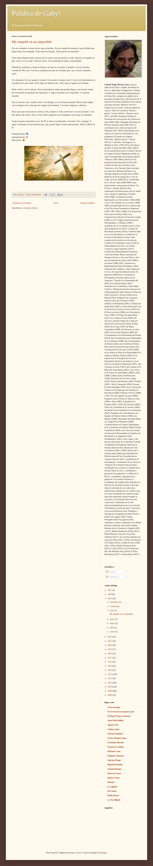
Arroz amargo (114, 707)
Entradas (111, 572)
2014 (110, 670)
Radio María (113, 795)
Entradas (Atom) (30, 208)
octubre (113, 606)
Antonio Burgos (115, 769)
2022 (110, 637)
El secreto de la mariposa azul (121, 712)
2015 (110, 666)
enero (112, 632)
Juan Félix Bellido (115, 720)
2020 (110, 645)
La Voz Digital (114, 800)
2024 (110, 594)
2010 (110, 687)
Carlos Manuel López (117, 738)
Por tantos (112, 791)
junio (112, 619)
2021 (110, 641)
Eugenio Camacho (116, 756)
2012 (110, 678)
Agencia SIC (113, 725)
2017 (110, 658)
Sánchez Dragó (114, 760)
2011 (110, 683)
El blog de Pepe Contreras (119, 716)
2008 (110, 695)
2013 (110, 674)
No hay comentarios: (33, 195)
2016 (110, 662)
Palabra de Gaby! (36, 13)
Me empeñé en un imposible (32, 42)
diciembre (114, 602)
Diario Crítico (114, 778)
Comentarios (112, 577)
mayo (112, 623)
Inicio (55, 203)
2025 (110, 590)
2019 (110, 649)
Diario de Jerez (114, 773)
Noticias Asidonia (115, 734)
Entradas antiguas (87, 203)
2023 (110, 598)
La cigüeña (112, 787)
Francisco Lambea (116, 747)
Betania (111, 782)
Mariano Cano (114, 751)
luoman (78, 853)
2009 (110, 691)
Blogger (103, 853)
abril (112, 627)
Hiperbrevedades (115, 765)
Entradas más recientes (22, 203)
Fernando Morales (116, 742)
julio (112, 610)
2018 (110, 653)
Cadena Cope (113, 729)
